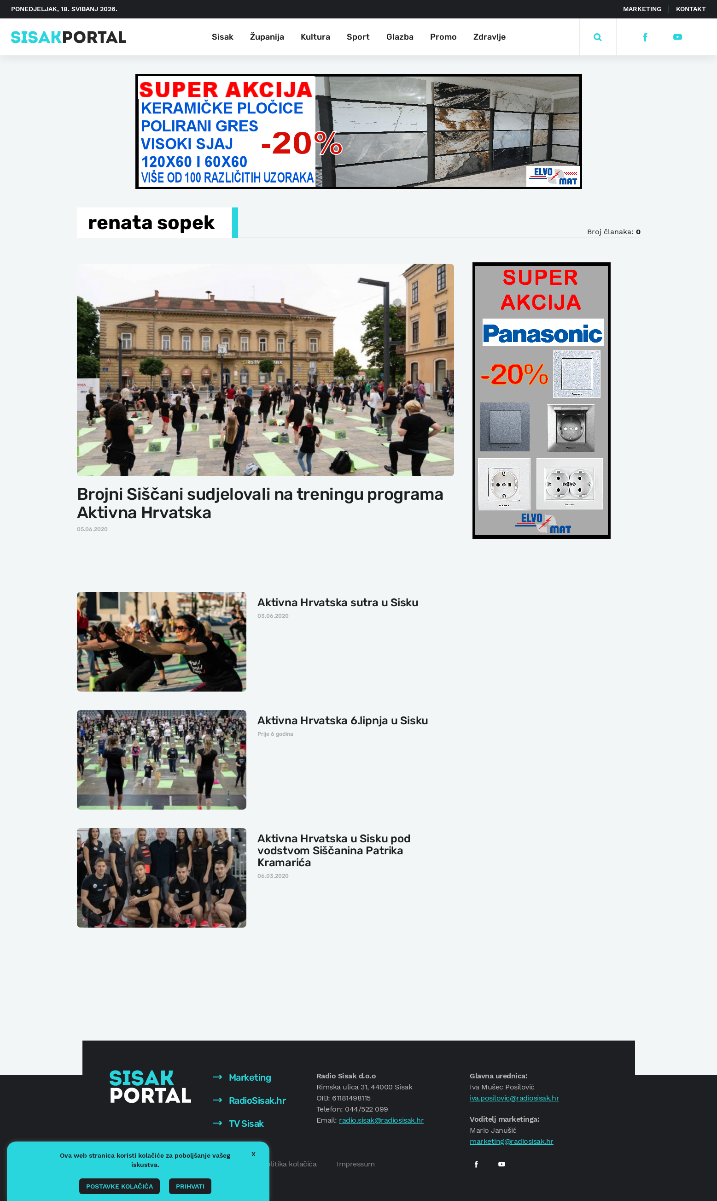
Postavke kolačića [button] (119, 1186)
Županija (267, 37)
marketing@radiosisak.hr (512, 1141)
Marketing (642, 8)
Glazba (400, 37)
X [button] (253, 1154)
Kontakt (691, 8)
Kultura (315, 37)
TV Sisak (238, 1123)
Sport (358, 37)
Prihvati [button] (190, 1186)
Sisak (222, 37)
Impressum (356, 1164)
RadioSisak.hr (249, 1100)
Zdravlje (489, 37)
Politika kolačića (289, 1164)
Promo (443, 37)
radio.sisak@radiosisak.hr (381, 1120)
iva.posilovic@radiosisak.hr (514, 1098)
